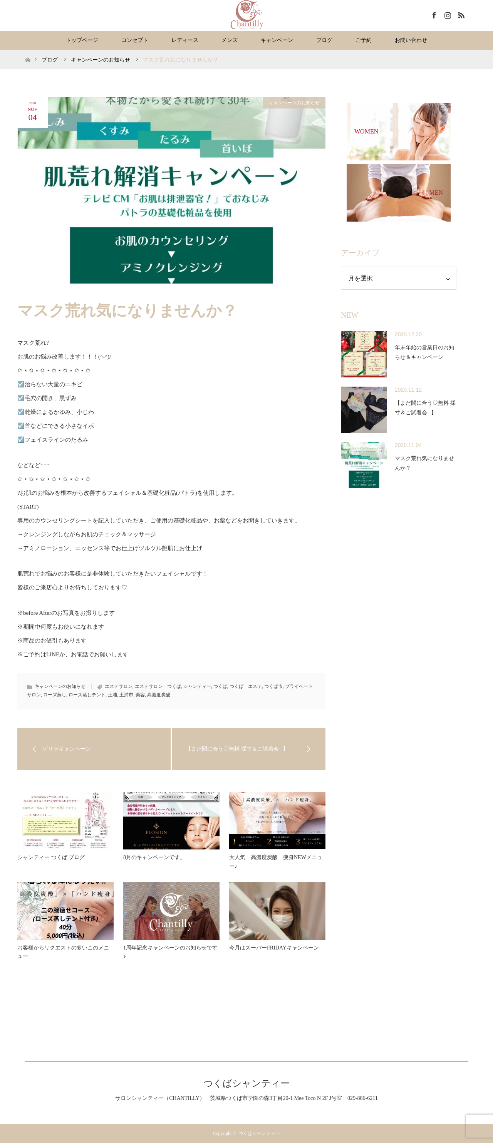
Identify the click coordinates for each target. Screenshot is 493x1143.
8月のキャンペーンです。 (154, 857)
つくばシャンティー (246, 1083)
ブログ (324, 40)
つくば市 (273, 686)
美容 (140, 694)
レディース (184, 40)
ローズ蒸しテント (87, 694)
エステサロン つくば (158, 686)
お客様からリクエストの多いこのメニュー (63, 952)
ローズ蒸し (54, 694)
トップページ (82, 40)
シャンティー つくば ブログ (51, 857)
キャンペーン (277, 40)
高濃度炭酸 (158, 694)
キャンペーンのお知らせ (294, 102)
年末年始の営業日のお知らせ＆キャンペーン (424, 352)
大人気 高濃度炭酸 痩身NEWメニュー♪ (275, 861)
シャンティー (197, 686)
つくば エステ (246, 686)
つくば (220, 686)
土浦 (112, 694)
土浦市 (126, 694)
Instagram (447, 14)
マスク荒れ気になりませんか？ (424, 463)
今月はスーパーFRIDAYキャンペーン (274, 948)
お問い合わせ (411, 40)
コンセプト (134, 40)
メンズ (229, 40)
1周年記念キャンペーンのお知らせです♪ (170, 952)
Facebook (433, 14)
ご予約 (363, 40)
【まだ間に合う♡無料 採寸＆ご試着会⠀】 (425, 407)
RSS (460, 14)
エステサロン (118, 686)
